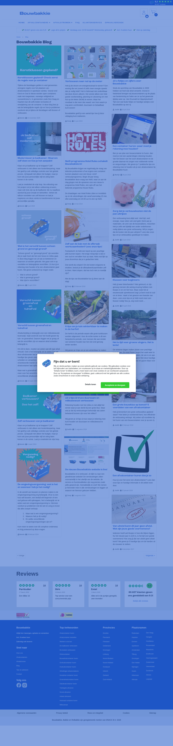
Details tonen (89, 385)
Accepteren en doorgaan (115, 385)
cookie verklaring (82, 376)
